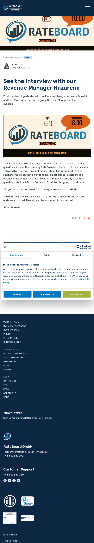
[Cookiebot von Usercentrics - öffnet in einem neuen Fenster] (78, 247)
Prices (7, 334)
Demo (6, 397)
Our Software (11, 322)
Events (28, 57)
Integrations (10, 338)
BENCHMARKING (11, 330)
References (9, 361)
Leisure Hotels (12, 349)
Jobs (6, 389)
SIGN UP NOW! (11, 207)
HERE (73, 189)
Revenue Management (15, 326)
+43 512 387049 (13, 474)
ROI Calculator (12, 342)
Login (6, 377)
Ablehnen (17, 294)
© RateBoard (10, 534)
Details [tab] (47, 255)
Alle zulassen (76, 294)
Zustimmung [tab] (16, 255)
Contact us (9, 393)
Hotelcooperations (14, 353)
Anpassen (47, 294)
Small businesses (13, 357)
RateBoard (9, 381)
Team (6, 385)
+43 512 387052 (13, 455)
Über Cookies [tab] (77, 255)
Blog (6, 365)
